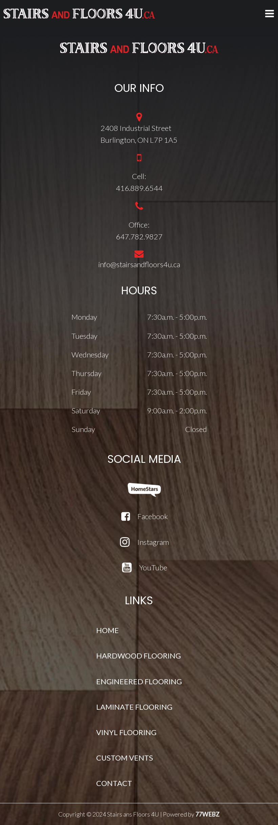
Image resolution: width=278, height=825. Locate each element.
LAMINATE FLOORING (134, 706)
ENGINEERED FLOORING (139, 681)
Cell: (139, 176)
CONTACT (114, 783)
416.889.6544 (139, 188)
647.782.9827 (139, 236)
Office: (139, 224)
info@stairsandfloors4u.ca (139, 264)
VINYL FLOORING (126, 732)
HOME (107, 630)
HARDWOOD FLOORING (138, 655)
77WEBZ (207, 814)
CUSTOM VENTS (124, 757)
